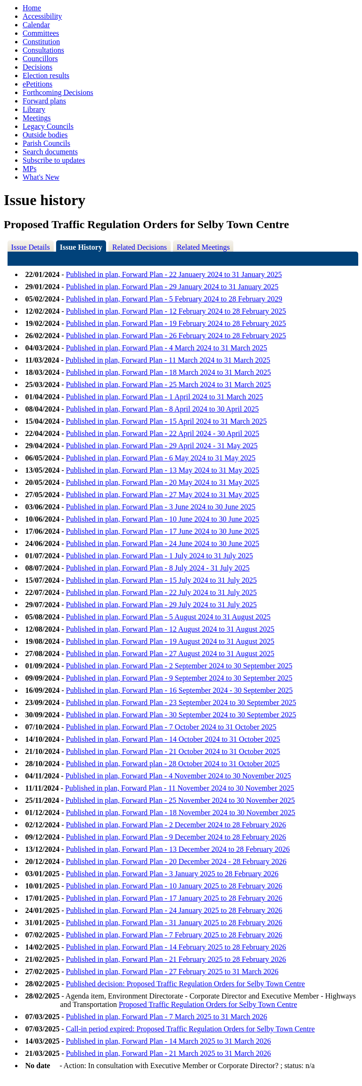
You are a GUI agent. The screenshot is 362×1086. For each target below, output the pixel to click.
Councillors (40, 59)
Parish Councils (46, 143)
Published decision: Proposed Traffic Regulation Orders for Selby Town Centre (185, 984)
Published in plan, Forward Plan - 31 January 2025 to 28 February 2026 (174, 923)
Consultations (43, 50)
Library (34, 109)
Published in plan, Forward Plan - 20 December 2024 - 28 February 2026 (176, 861)
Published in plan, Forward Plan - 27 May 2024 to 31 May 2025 (162, 495)
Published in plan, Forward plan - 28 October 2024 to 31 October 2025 (173, 764)
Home (32, 8)
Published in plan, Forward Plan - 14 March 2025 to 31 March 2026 (168, 1041)
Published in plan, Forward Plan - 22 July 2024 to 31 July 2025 (161, 592)
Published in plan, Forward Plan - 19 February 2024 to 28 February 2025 (176, 323)
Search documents (50, 152)
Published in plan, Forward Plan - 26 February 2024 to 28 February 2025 (176, 336)
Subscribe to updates (54, 160)
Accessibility (42, 16)
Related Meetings (203, 247)
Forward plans (44, 101)
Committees (41, 33)
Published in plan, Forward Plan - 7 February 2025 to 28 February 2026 (174, 935)
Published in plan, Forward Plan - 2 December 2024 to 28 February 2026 (176, 825)
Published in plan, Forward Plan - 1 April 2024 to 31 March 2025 (164, 397)
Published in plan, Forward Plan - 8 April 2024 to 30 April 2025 (162, 409)
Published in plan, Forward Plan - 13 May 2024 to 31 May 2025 (162, 470)
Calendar (36, 25)
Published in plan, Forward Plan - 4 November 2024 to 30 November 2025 (178, 776)
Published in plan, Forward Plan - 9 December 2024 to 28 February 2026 (176, 837)
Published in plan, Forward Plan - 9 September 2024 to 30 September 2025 (179, 678)
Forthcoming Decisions (58, 92)
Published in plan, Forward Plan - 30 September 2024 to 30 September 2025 (181, 715)
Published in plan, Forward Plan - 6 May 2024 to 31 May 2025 (160, 458)
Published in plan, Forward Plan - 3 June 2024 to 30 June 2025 (160, 507)
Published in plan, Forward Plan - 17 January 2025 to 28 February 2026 (174, 898)
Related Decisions (139, 247)
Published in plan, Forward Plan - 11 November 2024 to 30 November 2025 (179, 788)
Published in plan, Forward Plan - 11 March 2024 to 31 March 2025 (168, 360)
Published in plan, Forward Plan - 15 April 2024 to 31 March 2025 (166, 421)
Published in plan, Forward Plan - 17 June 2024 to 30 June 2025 (162, 531)
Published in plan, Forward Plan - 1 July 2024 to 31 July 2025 (159, 556)
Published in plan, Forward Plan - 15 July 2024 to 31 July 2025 (161, 580)
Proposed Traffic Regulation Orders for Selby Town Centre (208, 1004)
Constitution (41, 42)
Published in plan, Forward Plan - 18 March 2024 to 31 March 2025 (168, 372)
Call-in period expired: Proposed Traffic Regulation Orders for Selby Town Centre (190, 1029)
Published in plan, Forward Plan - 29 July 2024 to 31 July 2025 (161, 605)
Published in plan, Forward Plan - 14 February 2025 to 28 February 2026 (176, 947)
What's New (41, 177)
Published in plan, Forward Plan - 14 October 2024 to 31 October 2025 (173, 739)
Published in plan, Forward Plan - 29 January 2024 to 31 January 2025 (172, 287)
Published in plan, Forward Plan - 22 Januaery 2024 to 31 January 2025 (174, 274)
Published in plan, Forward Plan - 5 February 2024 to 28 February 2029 (174, 299)
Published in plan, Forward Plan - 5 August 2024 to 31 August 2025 (168, 617)
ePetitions (37, 84)
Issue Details (30, 247)
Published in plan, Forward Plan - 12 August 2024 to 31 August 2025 (170, 629)
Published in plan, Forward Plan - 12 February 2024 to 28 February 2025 (176, 311)
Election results (46, 75)
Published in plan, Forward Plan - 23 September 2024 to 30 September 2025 (181, 702)
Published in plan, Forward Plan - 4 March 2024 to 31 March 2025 (166, 348)
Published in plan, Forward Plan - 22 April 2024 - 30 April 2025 (162, 433)
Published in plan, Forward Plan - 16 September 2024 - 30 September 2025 (179, 690)
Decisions (37, 67)
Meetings (37, 118)
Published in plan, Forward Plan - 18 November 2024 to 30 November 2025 (181, 812)
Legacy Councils (48, 126)
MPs (29, 169)
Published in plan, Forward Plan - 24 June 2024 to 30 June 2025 (162, 543)
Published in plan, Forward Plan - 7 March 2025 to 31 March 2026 (166, 1017)
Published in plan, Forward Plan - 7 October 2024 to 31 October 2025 (171, 727)
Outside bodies (45, 135)
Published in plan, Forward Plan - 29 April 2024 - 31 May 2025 (162, 446)
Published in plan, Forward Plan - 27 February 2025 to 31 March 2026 (172, 971)
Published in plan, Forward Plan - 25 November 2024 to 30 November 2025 (180, 800)
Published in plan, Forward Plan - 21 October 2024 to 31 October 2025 (173, 751)
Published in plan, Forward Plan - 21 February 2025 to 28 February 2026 (176, 959)
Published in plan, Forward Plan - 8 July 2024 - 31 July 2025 (158, 568)
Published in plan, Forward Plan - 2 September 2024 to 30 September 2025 (179, 666)
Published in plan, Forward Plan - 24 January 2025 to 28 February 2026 (174, 910)
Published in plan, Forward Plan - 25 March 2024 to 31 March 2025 (168, 384)
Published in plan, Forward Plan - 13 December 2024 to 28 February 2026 (178, 849)
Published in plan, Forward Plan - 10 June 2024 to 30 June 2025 (162, 519)
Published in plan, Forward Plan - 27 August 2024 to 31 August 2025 (170, 654)
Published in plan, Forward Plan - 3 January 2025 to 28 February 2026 (172, 874)
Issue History (81, 247)
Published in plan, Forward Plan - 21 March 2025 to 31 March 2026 (168, 1053)
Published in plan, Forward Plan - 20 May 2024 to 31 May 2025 (162, 482)
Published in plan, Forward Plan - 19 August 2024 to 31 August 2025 (170, 641)
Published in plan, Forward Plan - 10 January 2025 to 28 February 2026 (174, 886)
